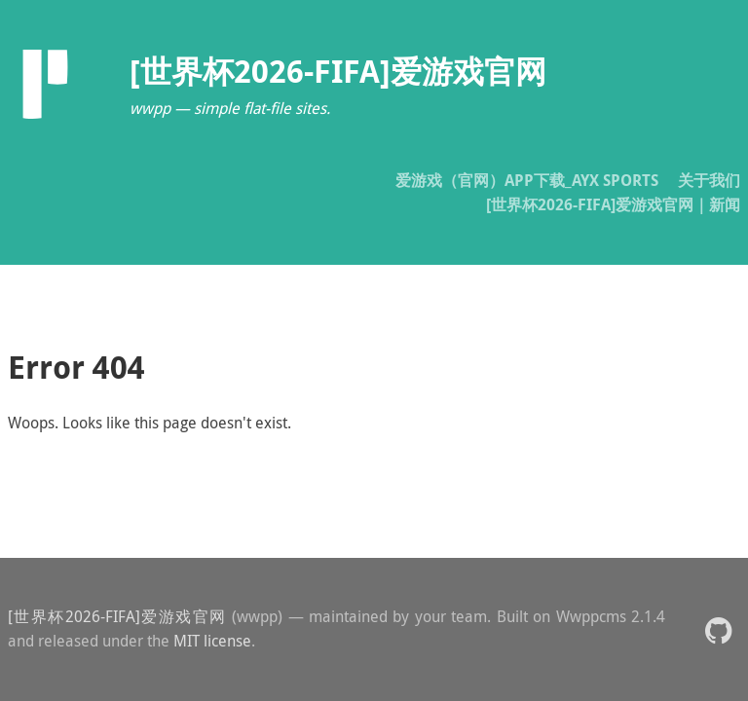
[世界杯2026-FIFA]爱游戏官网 (117, 616)
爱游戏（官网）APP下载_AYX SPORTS (526, 180)
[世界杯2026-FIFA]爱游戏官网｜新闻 (613, 204)
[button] (718, 629)
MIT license (212, 640)
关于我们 (709, 180)
